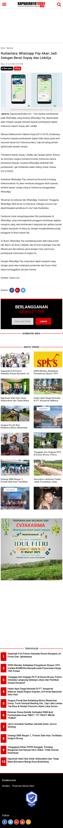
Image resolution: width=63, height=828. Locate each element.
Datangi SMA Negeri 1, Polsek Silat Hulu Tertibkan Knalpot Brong (14, 482)
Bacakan (6, 68)
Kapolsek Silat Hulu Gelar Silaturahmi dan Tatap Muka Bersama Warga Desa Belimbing (33, 760)
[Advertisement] (31, 21)
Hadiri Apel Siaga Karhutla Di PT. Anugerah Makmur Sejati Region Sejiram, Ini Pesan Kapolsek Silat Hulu (35, 691)
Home (3, 48)
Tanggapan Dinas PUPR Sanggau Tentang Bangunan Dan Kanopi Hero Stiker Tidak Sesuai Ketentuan (33, 750)
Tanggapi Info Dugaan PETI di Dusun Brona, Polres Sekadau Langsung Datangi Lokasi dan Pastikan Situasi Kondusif (35, 680)
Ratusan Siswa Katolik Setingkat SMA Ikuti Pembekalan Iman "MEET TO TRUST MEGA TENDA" (31, 715)
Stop (17, 68)
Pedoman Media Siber (23, 786)
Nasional (10, 48)
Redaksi (6, 786)
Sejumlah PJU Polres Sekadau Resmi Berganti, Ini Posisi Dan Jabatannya (15, 373)
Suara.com (14, 277)
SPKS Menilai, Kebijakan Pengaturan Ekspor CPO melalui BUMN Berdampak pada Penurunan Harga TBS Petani (34, 668)
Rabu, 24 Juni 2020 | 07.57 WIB (12, 64)
